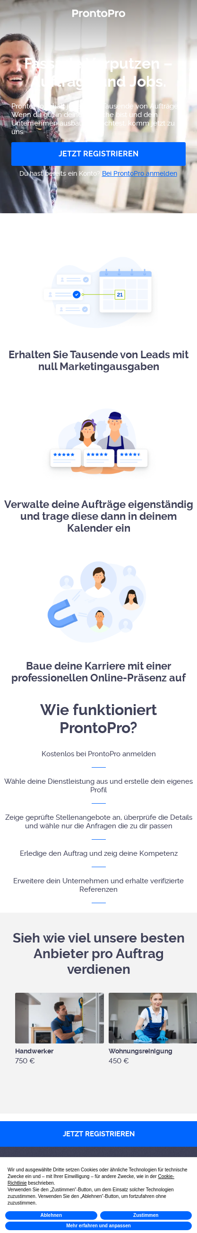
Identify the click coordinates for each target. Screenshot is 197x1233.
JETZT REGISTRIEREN (98, 153)
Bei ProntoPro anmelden (139, 173)
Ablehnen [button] (51, 1215)
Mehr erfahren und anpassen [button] (98, 1225)
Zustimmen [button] (145, 1215)
